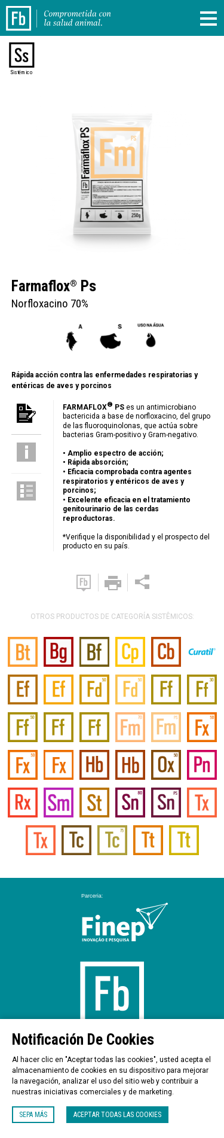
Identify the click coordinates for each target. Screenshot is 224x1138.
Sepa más (33, 1114)
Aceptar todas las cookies (117, 1114)
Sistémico (21, 72)
